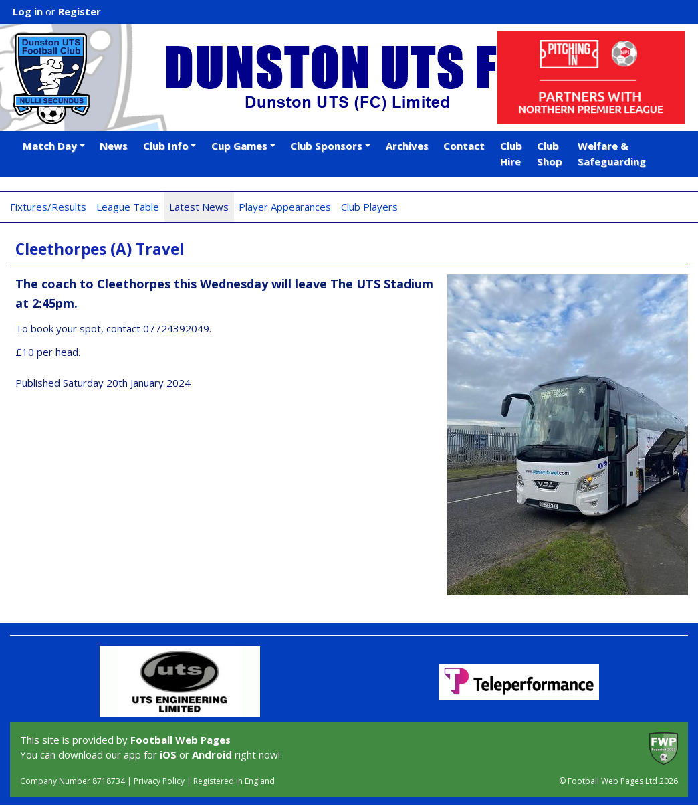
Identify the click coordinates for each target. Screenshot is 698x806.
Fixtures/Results (48, 206)
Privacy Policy (159, 781)
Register (79, 11)
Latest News (199, 206)
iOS (168, 754)
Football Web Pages (180, 739)
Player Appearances (285, 206)
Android (212, 754)
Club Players (369, 206)
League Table (127, 206)
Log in (28, 11)
